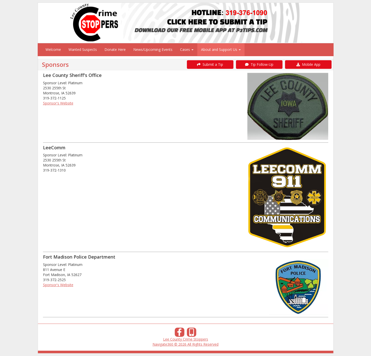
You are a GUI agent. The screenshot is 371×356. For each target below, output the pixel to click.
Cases (186, 49)
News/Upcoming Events (152, 49)
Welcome (53, 49)
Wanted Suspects (83, 49)
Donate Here (115, 49)
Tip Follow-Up (259, 64)
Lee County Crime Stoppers (185, 339)
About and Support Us (221, 49)
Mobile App (308, 64)
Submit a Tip (210, 64)
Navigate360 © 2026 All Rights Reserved (185, 344)
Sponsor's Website (58, 103)
